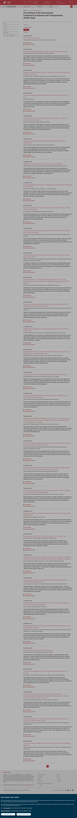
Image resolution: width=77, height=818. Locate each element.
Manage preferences (5, 810)
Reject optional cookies (24, 814)
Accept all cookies (8, 814)
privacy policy (7, 808)
